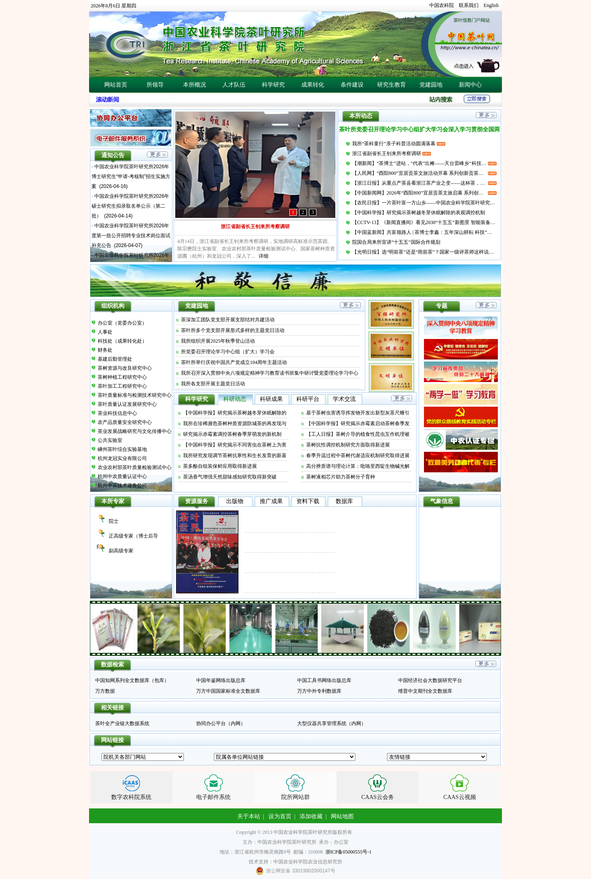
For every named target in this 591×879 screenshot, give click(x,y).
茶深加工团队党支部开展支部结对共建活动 (228, 320)
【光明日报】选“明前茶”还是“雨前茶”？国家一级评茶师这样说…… (424, 252)
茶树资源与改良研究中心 (125, 368)
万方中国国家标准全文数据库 (228, 691)
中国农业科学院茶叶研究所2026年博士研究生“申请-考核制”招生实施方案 (131, 176)
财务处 (105, 350)
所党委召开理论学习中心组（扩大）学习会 (228, 352)
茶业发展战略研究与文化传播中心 (135, 431)
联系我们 (469, 5)
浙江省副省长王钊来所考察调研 (255, 226)
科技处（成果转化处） (122, 341)
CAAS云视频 (459, 797)
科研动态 (234, 399)
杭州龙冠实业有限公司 (122, 458)
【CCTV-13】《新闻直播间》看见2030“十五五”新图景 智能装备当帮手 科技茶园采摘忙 (424, 222)
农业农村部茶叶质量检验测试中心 (135, 467)
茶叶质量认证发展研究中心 (127, 404)
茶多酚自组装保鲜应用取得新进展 (220, 466)
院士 (114, 521)
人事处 (105, 332)
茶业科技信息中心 (117, 413)
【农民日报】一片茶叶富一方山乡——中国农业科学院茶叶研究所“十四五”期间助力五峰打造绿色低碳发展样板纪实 (424, 203)
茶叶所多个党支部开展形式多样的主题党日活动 (232, 330)
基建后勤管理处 (115, 359)
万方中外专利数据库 (319, 691)
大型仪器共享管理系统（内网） (331, 723)
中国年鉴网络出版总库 (220, 680)
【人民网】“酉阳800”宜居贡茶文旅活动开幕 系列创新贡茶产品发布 (419, 173)
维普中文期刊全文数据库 (425, 691)
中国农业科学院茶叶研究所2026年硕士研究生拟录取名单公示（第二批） (130, 206)
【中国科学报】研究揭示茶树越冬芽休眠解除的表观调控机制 (418, 212)
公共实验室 (110, 440)
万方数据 (105, 691)
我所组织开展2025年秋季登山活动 (218, 341)
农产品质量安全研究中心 (125, 422)
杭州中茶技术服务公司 (122, 485)
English (491, 5)
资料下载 (307, 501)
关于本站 (248, 816)
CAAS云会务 (377, 797)
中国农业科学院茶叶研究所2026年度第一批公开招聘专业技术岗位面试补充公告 (131, 235)
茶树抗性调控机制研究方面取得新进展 (348, 445)
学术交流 (344, 399)
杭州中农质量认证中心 (122, 476)
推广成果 (271, 501)
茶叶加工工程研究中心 (122, 386)
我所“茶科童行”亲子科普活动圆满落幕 (393, 143)
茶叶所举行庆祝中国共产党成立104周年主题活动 (234, 362)
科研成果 (271, 399)
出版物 (234, 501)
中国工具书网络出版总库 (324, 680)
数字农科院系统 (131, 797)
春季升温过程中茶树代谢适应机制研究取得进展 (358, 455)
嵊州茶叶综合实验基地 (122, 449)
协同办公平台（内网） (220, 723)
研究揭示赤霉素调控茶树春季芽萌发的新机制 (232, 434)
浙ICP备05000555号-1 (348, 852)
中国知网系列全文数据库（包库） (132, 680)
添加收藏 (311, 816)
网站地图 (342, 816)
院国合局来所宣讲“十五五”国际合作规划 (396, 242)
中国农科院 (441, 5)
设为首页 (279, 816)
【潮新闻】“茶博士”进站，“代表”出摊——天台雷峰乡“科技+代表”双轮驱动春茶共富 (419, 163)
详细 (263, 256)
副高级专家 (121, 551)
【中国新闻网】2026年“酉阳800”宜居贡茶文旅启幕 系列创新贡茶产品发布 (419, 193)
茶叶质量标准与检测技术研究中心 (135, 395)
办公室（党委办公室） (122, 323)
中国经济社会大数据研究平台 (430, 680)
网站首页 (115, 85)
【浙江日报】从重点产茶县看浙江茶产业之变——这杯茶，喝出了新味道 (419, 183)
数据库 (344, 501)
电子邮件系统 (213, 797)
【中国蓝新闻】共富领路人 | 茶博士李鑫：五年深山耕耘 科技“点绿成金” (424, 232)
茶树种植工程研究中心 (122, 377)
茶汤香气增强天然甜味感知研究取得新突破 (230, 477)
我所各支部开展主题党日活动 (213, 384)
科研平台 (307, 399)
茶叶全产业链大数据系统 (122, 723)
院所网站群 (295, 797)
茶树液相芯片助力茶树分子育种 (340, 477)
